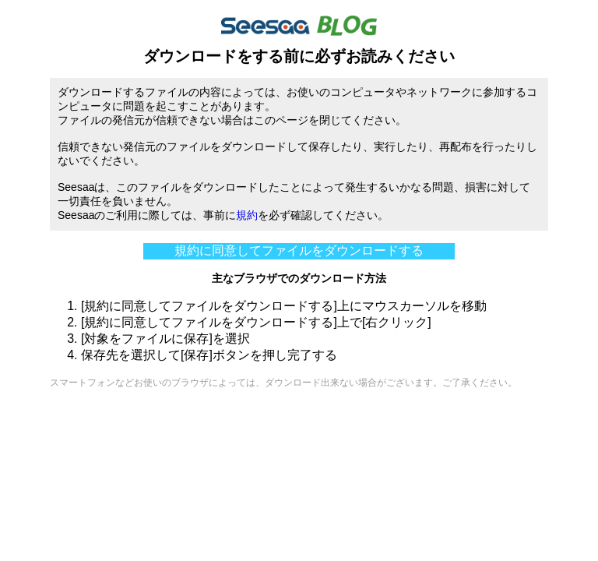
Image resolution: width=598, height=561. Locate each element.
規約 (247, 215)
